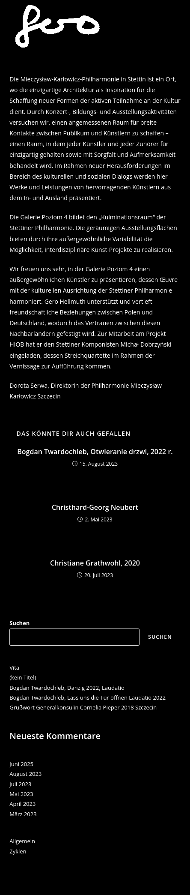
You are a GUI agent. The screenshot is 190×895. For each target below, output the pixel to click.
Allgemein (22, 841)
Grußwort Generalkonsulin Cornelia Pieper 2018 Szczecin (83, 707)
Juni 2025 (21, 764)
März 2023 (22, 814)
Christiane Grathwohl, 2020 (95, 563)
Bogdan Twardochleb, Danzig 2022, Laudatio (67, 687)
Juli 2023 (20, 784)
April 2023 (22, 804)
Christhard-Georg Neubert (95, 507)
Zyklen (17, 851)
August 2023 (25, 774)
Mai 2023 (21, 794)
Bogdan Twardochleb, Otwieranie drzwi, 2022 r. (94, 451)
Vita (14, 667)
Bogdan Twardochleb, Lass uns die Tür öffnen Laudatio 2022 (87, 697)
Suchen (19, 623)
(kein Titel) (22, 677)
